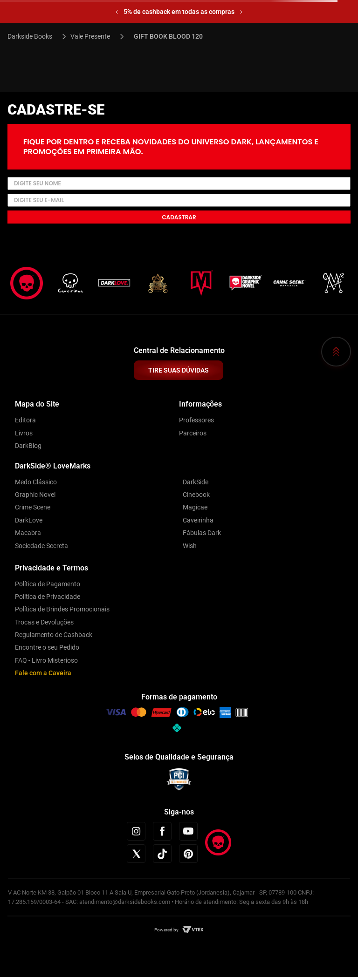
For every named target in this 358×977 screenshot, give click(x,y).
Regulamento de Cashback (53, 634)
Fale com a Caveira (43, 673)
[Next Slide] (241, 12)
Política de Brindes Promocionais (62, 609)
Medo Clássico (36, 482)
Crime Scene (32, 507)
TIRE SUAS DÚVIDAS (178, 370)
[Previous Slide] (117, 12)
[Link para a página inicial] (33, 36)
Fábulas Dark (202, 532)
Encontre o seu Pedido (47, 647)
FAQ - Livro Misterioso (46, 660)
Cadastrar (179, 217)
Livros (24, 433)
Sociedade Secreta (41, 546)
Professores (196, 420)
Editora (25, 420)
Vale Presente (90, 36)
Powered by (166, 929)
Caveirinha (198, 520)
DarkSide (195, 482)
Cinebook (196, 494)
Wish (190, 546)
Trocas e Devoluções (44, 622)
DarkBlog (28, 445)
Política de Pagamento (47, 584)
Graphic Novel (35, 494)
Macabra (28, 532)
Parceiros (193, 433)
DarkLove (28, 520)
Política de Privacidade (47, 596)
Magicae (195, 507)
